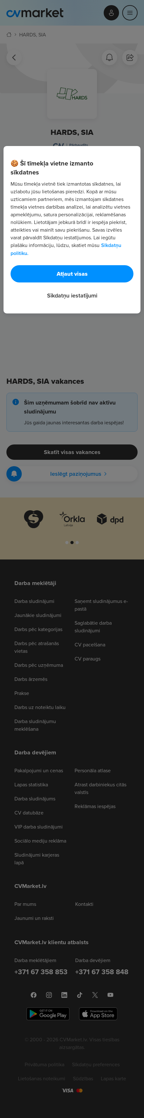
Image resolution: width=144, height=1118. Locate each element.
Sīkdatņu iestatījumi (72, 295)
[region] (72, 229)
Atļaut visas (72, 274)
